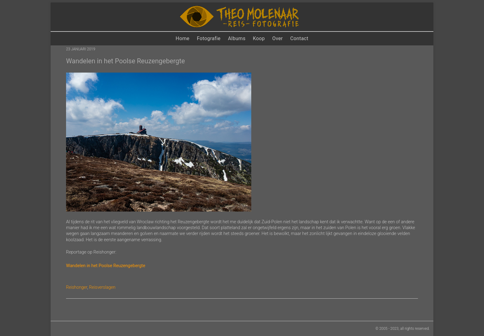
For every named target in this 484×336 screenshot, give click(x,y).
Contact (299, 38)
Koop (259, 38)
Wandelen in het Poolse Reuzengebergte (105, 265)
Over (277, 38)
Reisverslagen (102, 287)
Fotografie (209, 38)
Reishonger (76, 287)
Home (183, 38)
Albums (237, 38)
